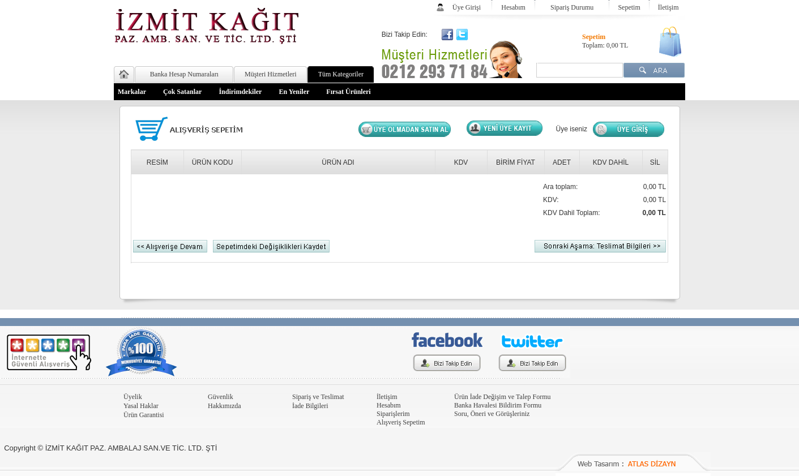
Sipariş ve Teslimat (318, 397)
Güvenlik (220, 397)
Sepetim (629, 7)
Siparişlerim (393, 414)
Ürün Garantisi (143, 415)
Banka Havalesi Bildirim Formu (497, 405)
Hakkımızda (224, 406)
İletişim (668, 7)
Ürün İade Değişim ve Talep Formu (502, 397)
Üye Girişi (466, 7)
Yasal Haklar (141, 406)
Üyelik (132, 397)
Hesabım (513, 7)
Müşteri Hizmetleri (271, 74)
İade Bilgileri (310, 406)
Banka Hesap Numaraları (184, 74)
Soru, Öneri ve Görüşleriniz (491, 414)
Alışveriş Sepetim (401, 422)
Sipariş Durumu (571, 7)
